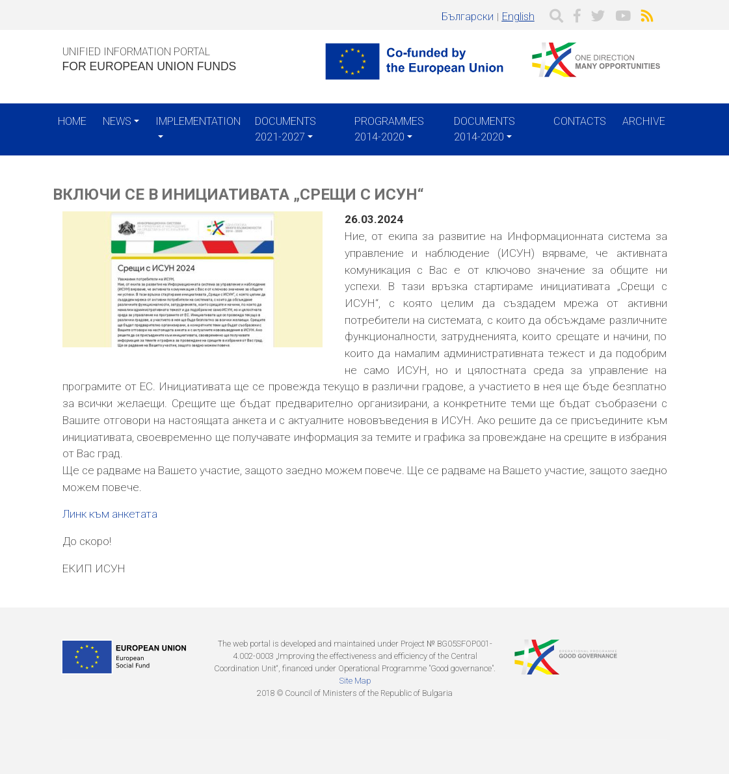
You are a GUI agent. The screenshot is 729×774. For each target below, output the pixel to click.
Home (72, 121)
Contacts (579, 121)
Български (468, 16)
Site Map (355, 681)
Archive (643, 121)
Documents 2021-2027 (285, 129)
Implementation (198, 121)
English (518, 16)
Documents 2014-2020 (484, 129)
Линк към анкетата (109, 513)
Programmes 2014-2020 (389, 129)
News (117, 121)
